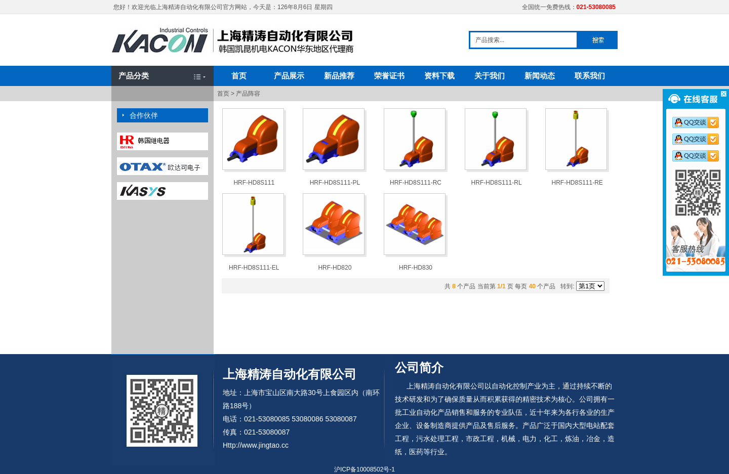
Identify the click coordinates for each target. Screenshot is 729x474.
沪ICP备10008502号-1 (364, 469)
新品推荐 (339, 75)
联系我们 (590, 75)
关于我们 (489, 75)
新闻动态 (539, 75)
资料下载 (439, 75)
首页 (239, 75)
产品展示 (289, 75)
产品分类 (133, 75)
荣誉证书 (389, 75)
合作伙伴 (144, 115)
